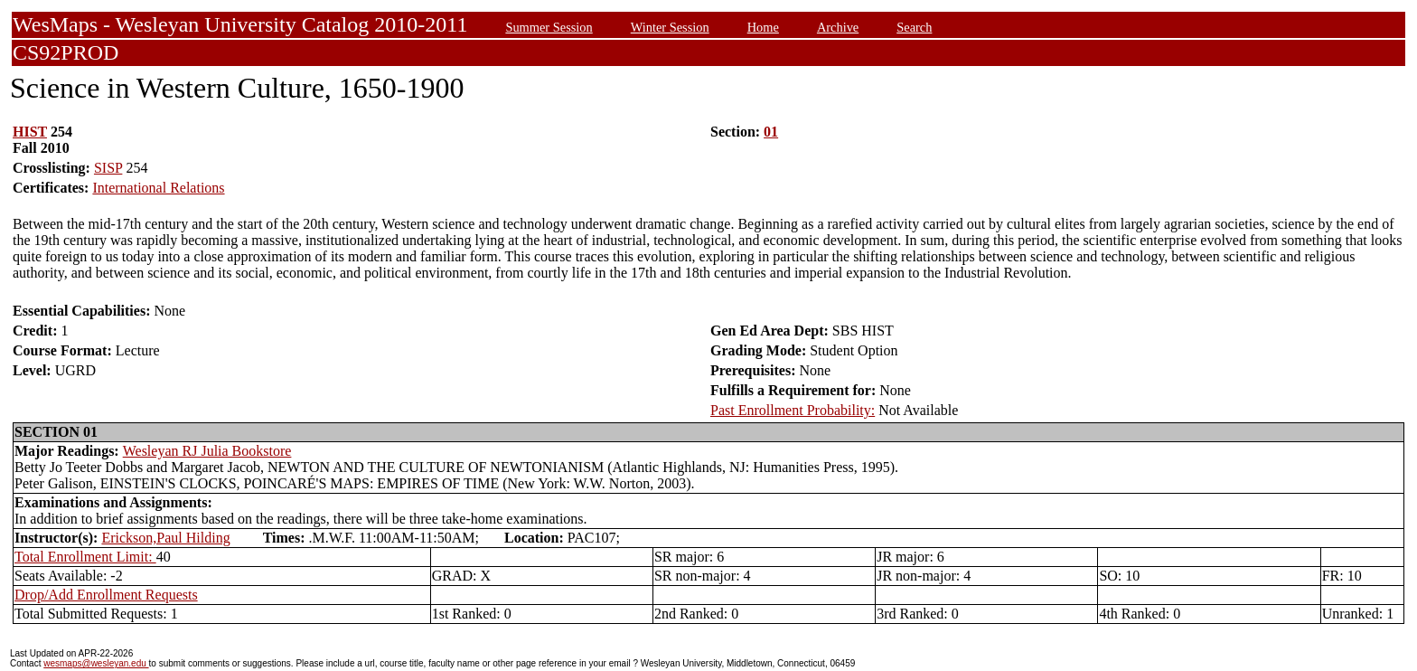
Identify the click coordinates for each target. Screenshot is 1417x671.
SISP (108, 167)
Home (763, 27)
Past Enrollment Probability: (792, 410)
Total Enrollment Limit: (85, 556)
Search (914, 27)
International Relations (158, 187)
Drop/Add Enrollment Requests (106, 594)
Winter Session (670, 27)
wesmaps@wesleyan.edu (95, 663)
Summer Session (548, 27)
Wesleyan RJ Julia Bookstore (207, 450)
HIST (30, 131)
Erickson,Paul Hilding (165, 537)
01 (771, 131)
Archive (838, 27)
